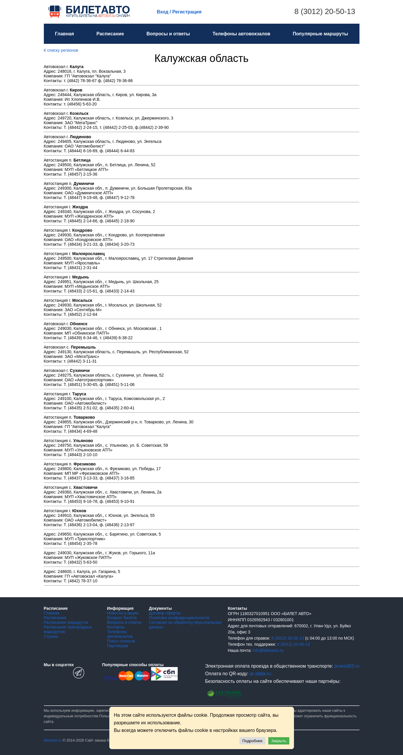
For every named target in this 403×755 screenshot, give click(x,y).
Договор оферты (164, 613)
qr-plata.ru (260, 673)
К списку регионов (61, 50)
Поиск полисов (121, 641)
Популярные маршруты (320, 33)
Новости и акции (122, 613)
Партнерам (117, 645)
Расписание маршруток (66, 622)
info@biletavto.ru (267, 650)
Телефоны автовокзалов (241, 33)
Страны (51, 636)
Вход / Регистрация (179, 11)
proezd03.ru (346, 666)
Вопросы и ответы (168, 33)
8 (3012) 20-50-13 (324, 11)
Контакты (115, 627)
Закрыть (278, 741)
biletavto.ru (53, 740)
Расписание (110, 33)
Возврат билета (122, 617)
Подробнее (252, 741)
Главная (64, 33)
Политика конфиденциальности (179, 617)
